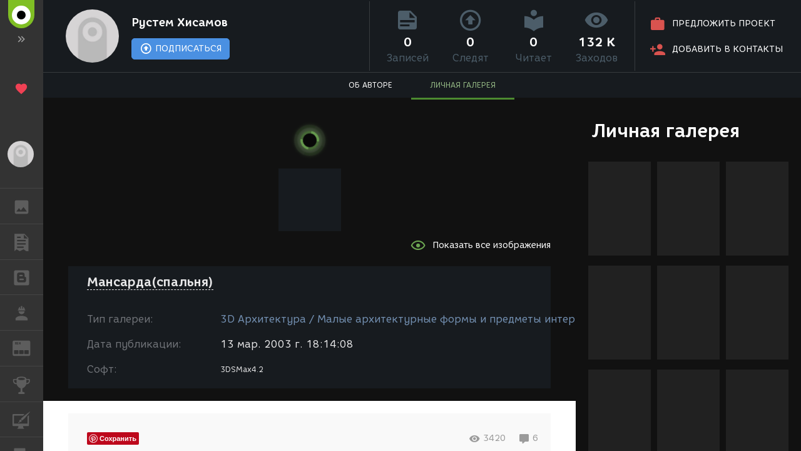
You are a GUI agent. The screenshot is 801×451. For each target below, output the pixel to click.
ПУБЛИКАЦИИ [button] (28, 241)
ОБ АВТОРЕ (370, 85)
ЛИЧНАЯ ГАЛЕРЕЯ (463, 85)
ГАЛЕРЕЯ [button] (28, 206)
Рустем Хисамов (179, 22)
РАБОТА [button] (28, 312)
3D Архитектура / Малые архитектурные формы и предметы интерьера (410, 319)
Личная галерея (665, 131)
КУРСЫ (28, 419)
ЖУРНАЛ (28, 347)
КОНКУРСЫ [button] (28, 384)
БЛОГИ (28, 277)
